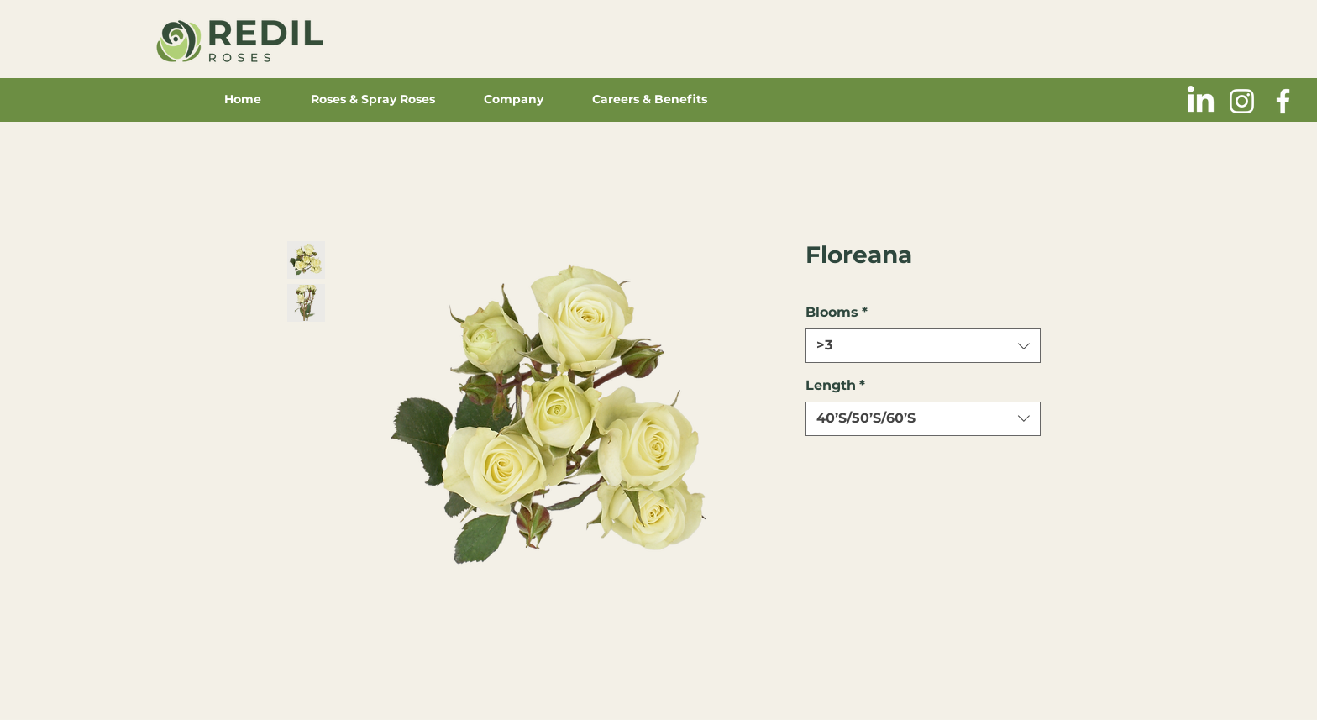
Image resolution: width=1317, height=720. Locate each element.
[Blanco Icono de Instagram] (1241, 101)
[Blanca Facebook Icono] (1283, 101)
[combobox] (923, 345)
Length (835, 385)
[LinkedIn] (1200, 101)
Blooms (836, 312)
